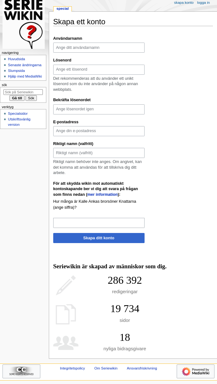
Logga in (203, 2)
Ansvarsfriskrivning (142, 368)
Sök (4, 85)
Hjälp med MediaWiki (25, 76)
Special (62, 8)
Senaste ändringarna (24, 65)
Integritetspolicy (72, 368)
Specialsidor (17, 113)
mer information (102, 194)
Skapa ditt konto (98, 238)
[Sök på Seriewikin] (23, 92)
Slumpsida (16, 71)
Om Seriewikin (105, 368)
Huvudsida (16, 59)
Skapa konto (184, 2)
